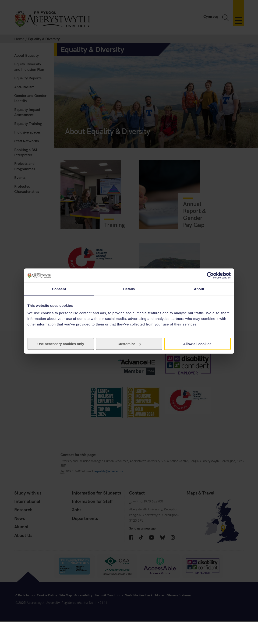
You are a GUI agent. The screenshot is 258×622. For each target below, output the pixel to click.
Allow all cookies (197, 344)
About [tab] (199, 289)
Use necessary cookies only (60, 344)
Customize (129, 344)
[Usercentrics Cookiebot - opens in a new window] (210, 275)
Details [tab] (129, 289)
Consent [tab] (59, 289)
